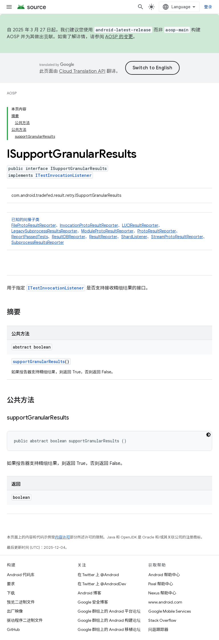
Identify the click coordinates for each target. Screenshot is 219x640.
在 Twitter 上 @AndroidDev (102, 583)
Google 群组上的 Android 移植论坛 (109, 629)
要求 (11, 583)
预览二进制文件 (21, 602)
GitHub (13, 629)
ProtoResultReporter (156, 231)
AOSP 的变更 (119, 37)
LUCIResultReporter (140, 225)
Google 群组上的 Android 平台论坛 (109, 611)
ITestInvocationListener (63, 175)
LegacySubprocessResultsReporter (44, 231)
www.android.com (165, 602)
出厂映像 (15, 611)
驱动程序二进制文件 (25, 620)
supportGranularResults (39, 361)
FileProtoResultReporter (33, 225)
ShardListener (134, 236)
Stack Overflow (162, 620)
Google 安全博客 (93, 602)
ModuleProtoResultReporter (107, 231)
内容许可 (62, 537)
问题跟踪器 (158, 629)
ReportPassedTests (29, 236)
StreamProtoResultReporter (177, 236)
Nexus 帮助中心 (162, 593)
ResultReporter (103, 236)
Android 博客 (89, 593)
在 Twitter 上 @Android (98, 574)
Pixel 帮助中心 (160, 583)
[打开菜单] (9, 7)
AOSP (12, 93)
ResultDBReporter (68, 236)
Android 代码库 (21, 574)
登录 (208, 6)
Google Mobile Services (169, 611)
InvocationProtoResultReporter (89, 225)
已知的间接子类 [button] (109, 231)
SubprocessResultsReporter (37, 242)
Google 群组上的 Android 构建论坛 (109, 620)
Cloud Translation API (82, 71)
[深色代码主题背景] (208, 434)
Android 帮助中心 (164, 574)
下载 (11, 593)
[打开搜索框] (140, 6)
